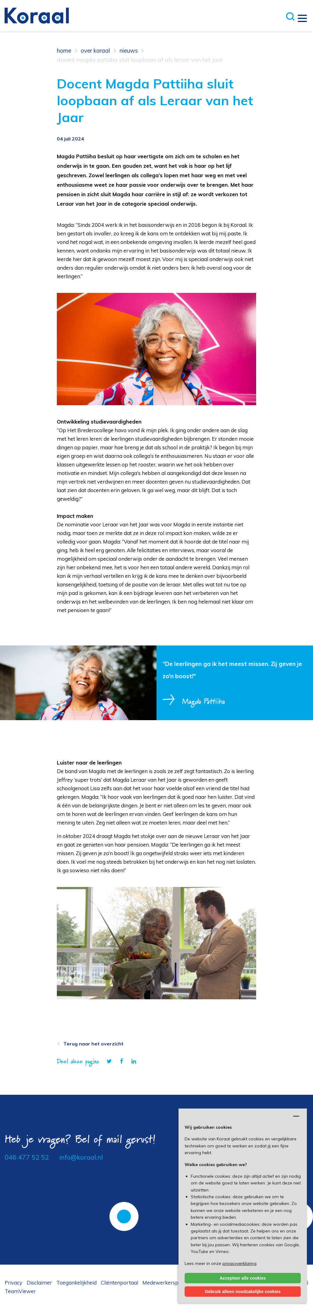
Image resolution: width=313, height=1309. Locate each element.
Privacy (13, 1282)
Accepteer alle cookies (243, 1278)
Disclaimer (39, 1282)
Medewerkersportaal (167, 1282)
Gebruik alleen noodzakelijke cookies (243, 1291)
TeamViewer (20, 1291)
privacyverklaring (239, 1263)
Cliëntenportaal (119, 1282)
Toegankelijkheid (76, 1282)
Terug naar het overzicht (93, 1044)
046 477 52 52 (27, 1157)
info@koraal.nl (81, 1157)
